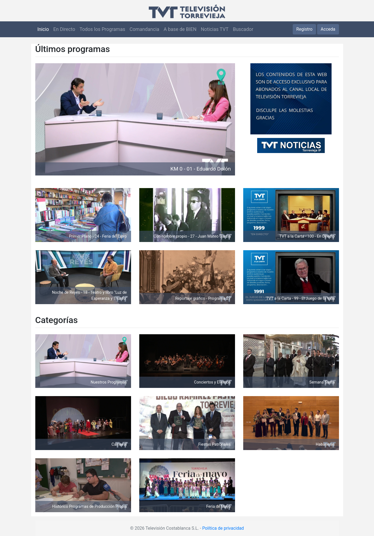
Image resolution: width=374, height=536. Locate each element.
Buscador (243, 29)
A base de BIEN (180, 29)
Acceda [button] (328, 29)
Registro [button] (304, 29)
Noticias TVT (214, 29)
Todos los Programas (102, 29)
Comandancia (144, 29)
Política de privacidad (223, 528)
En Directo (64, 29)
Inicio (43, 29)
